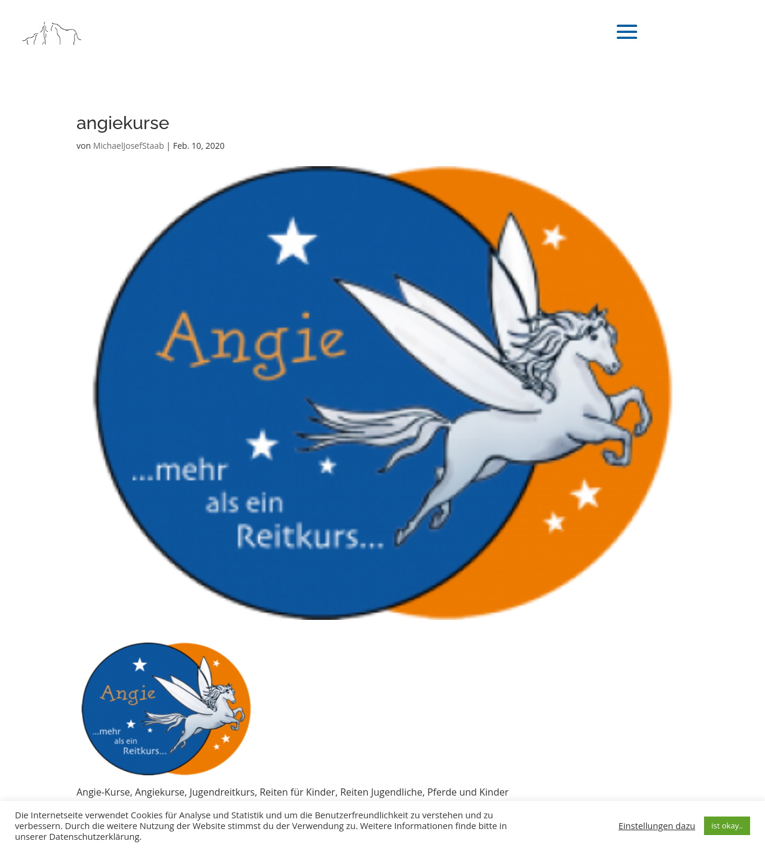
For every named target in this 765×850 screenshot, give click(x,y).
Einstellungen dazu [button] (657, 825)
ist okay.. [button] (727, 825)
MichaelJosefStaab (128, 145)
